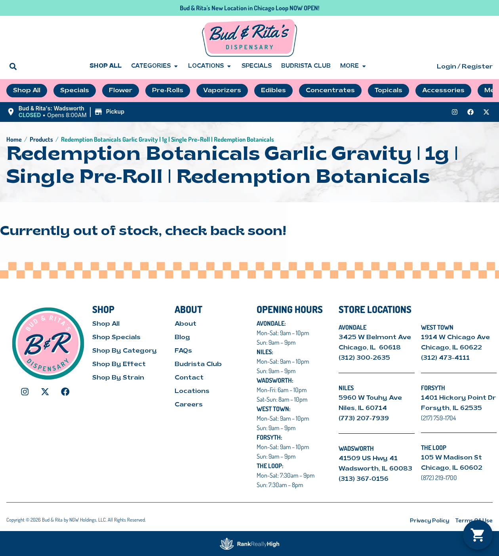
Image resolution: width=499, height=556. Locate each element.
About (185, 324)
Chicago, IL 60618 (370, 348)
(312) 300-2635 (364, 358)
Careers (189, 405)
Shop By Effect (119, 364)
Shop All (106, 66)
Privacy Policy (429, 521)
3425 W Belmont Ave (376, 337)
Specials (257, 66)
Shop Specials (116, 337)
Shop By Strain (118, 378)
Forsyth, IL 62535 (451, 408)
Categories (155, 66)
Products (41, 139)
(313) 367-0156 (364, 479)
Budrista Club (306, 66)
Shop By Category (124, 351)
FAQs (183, 351)
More (353, 66)
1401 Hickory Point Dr (458, 398)
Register (477, 67)
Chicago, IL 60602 (451, 468)
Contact (189, 378)
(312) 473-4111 (445, 358)
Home (14, 139)
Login (446, 67)
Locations (210, 66)
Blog (182, 337)
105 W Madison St (451, 458)
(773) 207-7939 (364, 419)
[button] (12, 66)
